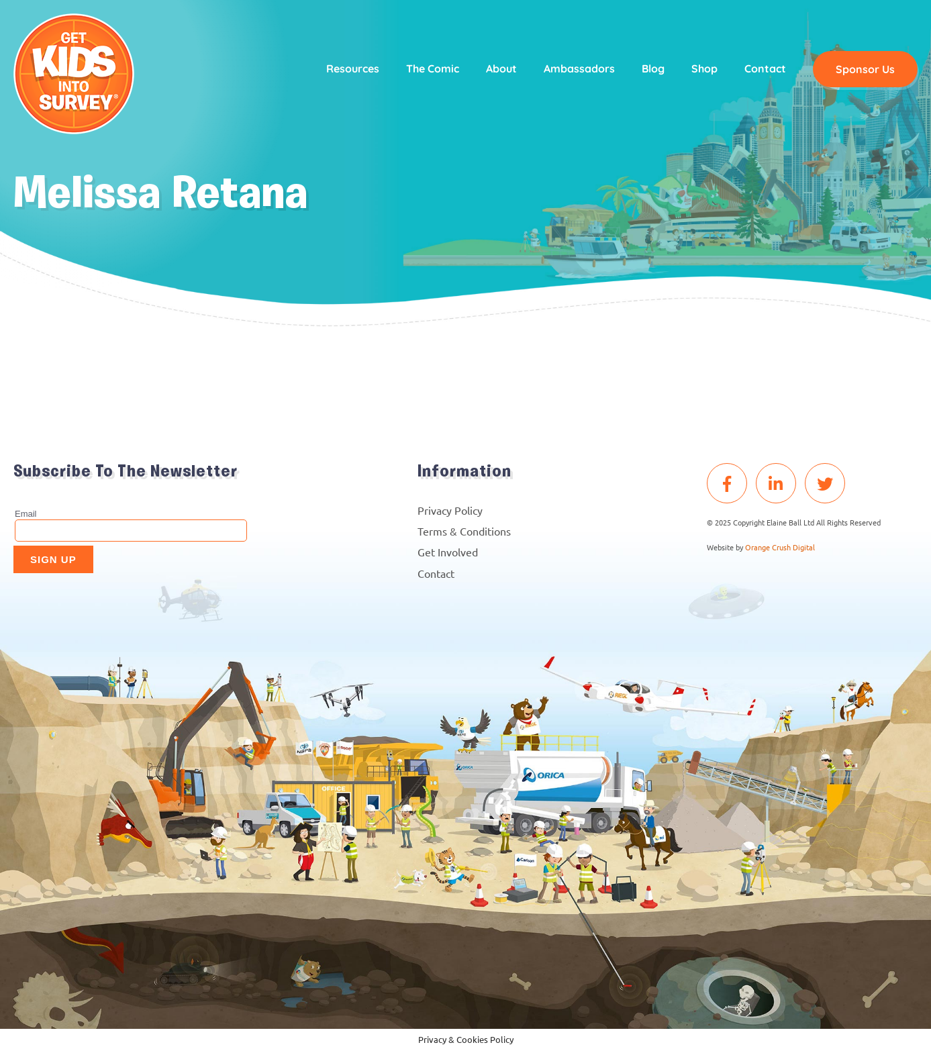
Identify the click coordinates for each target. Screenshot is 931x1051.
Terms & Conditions (464, 531)
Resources (352, 68)
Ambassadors (579, 68)
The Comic (432, 68)
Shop (704, 68)
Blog (653, 68)
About (501, 68)
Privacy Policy (450, 510)
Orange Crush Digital (780, 547)
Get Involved (448, 551)
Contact (765, 68)
